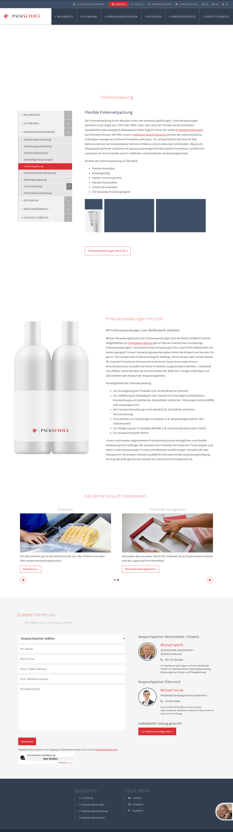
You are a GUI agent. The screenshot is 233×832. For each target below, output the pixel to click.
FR (215, 4)
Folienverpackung (33, 166)
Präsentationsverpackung (38, 193)
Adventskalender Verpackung (40, 173)
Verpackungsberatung (36, 152)
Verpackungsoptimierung (37, 146)
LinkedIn (135, 798)
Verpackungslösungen (122, 16)
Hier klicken (50, 758)
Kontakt (137, 4)
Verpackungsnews (160, 4)
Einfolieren (29, 569)
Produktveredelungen (189, 130)
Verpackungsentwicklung (37, 139)
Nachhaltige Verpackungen (38, 159)
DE (205, 4)
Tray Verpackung (33, 186)
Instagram (136, 804)
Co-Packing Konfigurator (88, 4)
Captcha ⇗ (66, 763)
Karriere (118, 4)
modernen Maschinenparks (149, 134)
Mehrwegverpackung (35, 179)
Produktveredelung (140, 343)
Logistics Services (217, 16)
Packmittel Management (139, 569)
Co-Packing (89, 16)
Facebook (135, 810)
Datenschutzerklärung (106, 749)
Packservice (65, 16)
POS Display (154, 16)
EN (225, 4)
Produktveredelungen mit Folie (107, 251)
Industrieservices (183, 16)
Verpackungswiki (187, 4)
